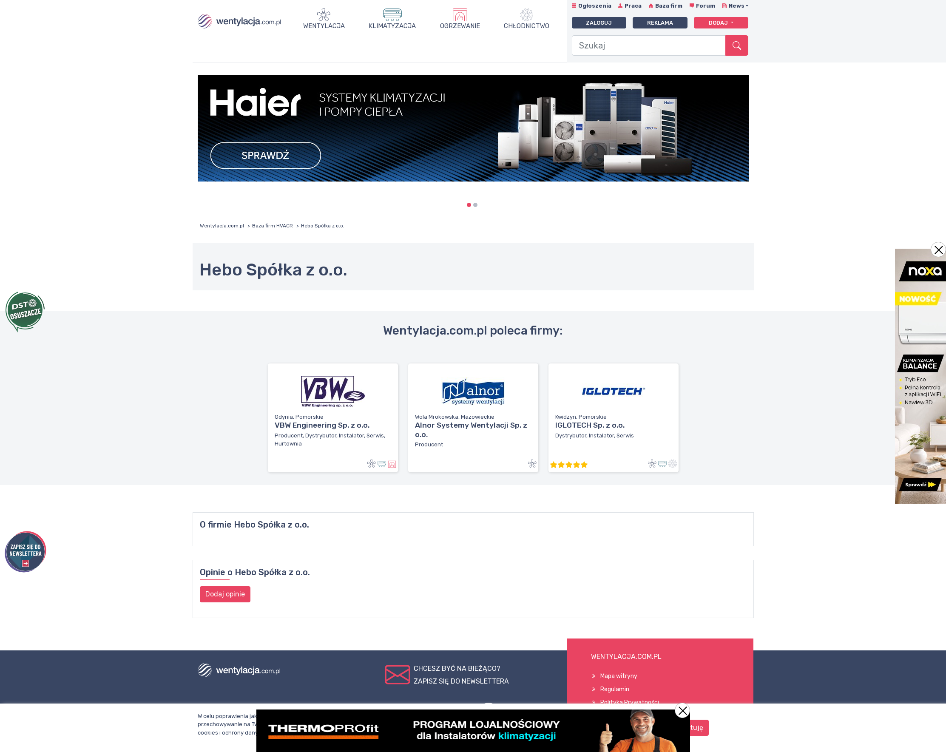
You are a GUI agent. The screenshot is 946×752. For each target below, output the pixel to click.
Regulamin (614, 689)
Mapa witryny (618, 676)
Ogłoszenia (594, 6)
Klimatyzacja (392, 26)
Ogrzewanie (460, 26)
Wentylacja (324, 26)
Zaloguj (599, 23)
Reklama (660, 23)
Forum (705, 6)
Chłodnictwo (526, 26)
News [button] (736, 6)
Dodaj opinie (225, 594)
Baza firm (668, 6)
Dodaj (719, 23)
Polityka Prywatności (629, 702)
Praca (633, 6)
